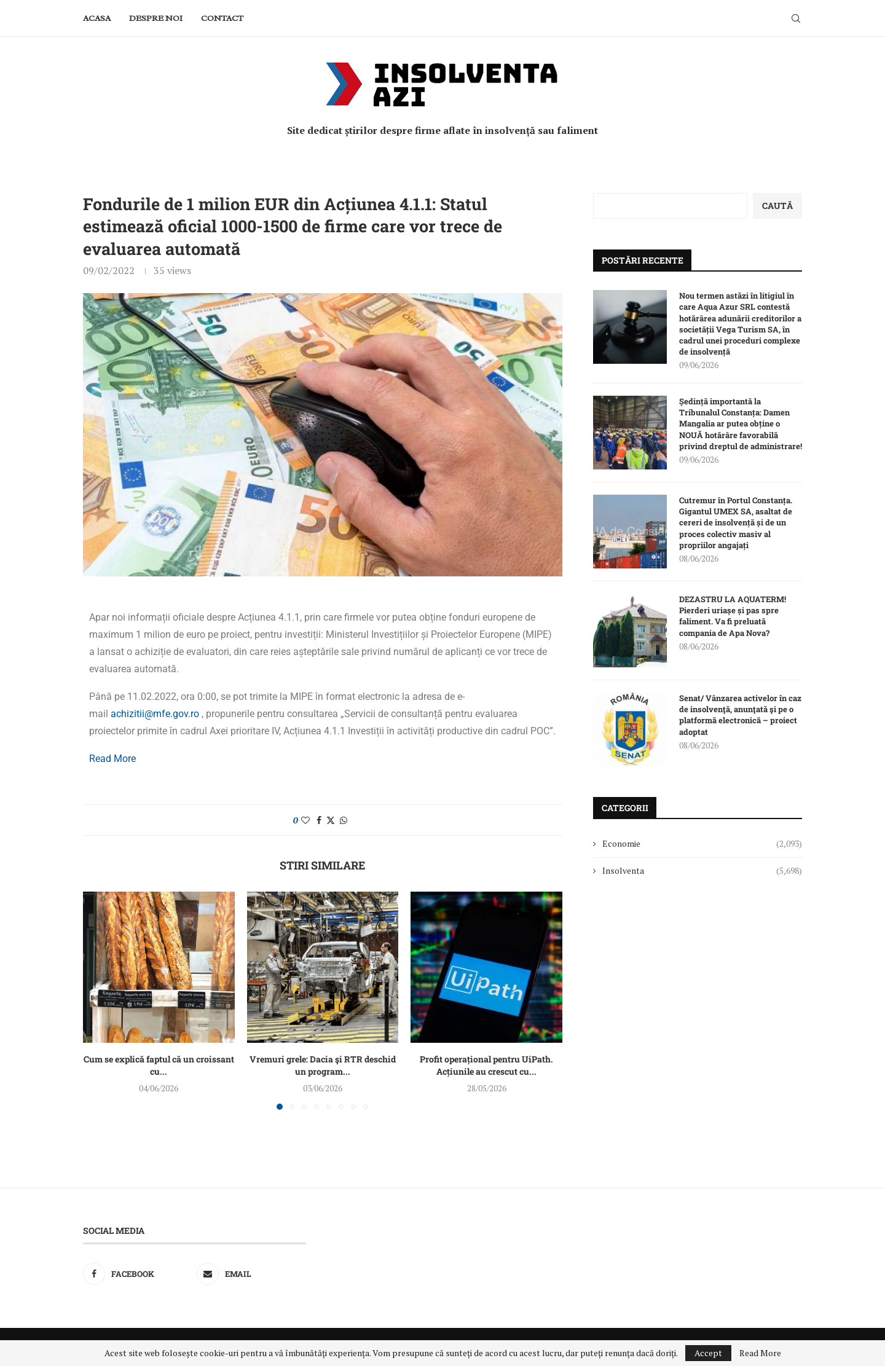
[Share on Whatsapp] (343, 820)
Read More (112, 758)
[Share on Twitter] (330, 820)
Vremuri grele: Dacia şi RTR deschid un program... (323, 1065)
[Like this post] (305, 820)
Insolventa (702, 871)
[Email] (251, 1274)
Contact (222, 18)
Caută (777, 205)
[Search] (796, 18)
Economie (702, 844)
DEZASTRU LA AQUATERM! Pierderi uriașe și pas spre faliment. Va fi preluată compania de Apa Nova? (732, 616)
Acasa (97, 18)
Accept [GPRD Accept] (708, 1353)
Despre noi (156, 18)
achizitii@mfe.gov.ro (155, 714)
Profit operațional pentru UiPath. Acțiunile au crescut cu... (486, 1065)
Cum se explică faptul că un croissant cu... (159, 1065)
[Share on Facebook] (319, 820)
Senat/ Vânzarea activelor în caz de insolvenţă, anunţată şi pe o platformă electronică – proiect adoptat (740, 715)
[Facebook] (137, 1274)
